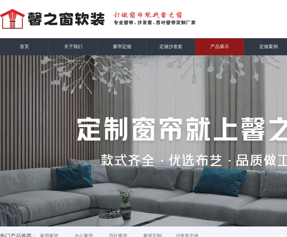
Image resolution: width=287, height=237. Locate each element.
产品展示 (219, 46)
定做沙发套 (170, 46)
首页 (24, 46)
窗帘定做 (122, 46)
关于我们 (73, 46)
